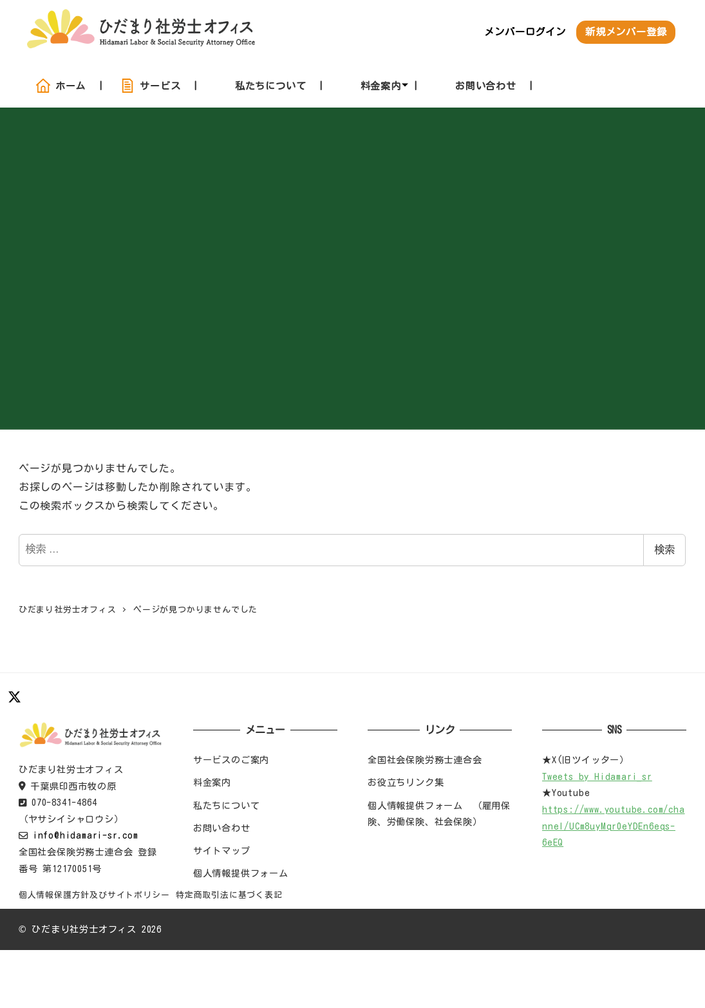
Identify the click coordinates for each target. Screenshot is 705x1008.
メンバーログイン (524, 31)
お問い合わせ (221, 828)
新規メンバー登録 (625, 31)
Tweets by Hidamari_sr (597, 776)
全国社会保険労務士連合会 (425, 760)
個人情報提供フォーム (240, 873)
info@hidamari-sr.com (85, 835)
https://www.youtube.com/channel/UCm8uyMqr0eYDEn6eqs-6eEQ (613, 825)
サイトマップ (221, 850)
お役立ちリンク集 (406, 782)
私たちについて (226, 805)
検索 (664, 549)
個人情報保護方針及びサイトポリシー (94, 895)
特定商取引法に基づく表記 (229, 895)
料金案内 (212, 782)
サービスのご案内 (231, 760)
